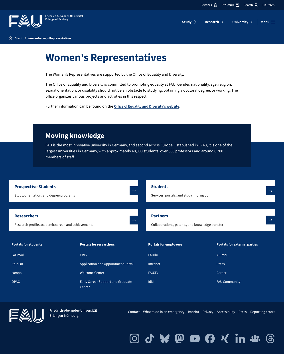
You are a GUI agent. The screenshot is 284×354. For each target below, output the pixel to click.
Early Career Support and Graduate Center (106, 284)
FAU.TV (153, 272)
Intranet (154, 264)
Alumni (222, 255)
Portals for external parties (237, 244)
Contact (134, 311)
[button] (73, 191)
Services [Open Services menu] (209, 5)
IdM (151, 281)
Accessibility (226, 311)
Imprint (193, 311)
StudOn (17, 264)
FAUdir (153, 255)
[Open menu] (268, 22)
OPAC (16, 281)
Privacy (208, 311)
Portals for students (27, 244)
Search (251, 5)
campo (17, 272)
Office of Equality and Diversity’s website (149, 106)
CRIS (83, 255)
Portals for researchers (97, 244)
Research (212, 22)
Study (186, 22)
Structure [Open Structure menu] (230, 5)
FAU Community (228, 281)
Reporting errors (262, 311)
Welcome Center (92, 272)
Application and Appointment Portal (107, 264)
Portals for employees (165, 244)
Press (221, 264)
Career (222, 272)
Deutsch (268, 5)
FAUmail (18, 255)
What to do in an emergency (163, 311)
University (240, 22)
